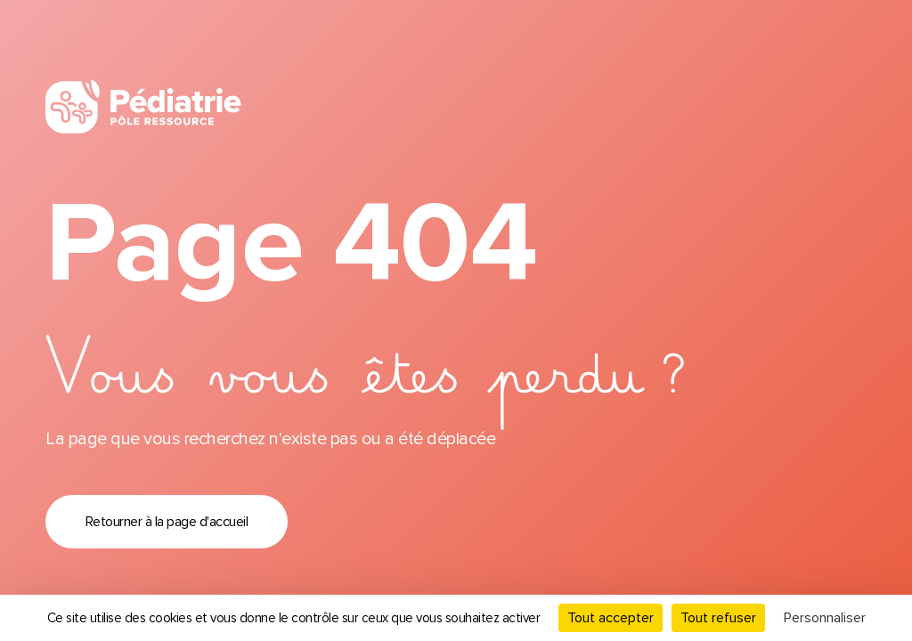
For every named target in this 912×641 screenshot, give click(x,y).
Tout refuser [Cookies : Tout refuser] (718, 618)
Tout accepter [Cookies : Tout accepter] (610, 618)
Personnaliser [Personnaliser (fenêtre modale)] (825, 618)
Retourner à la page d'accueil (167, 522)
